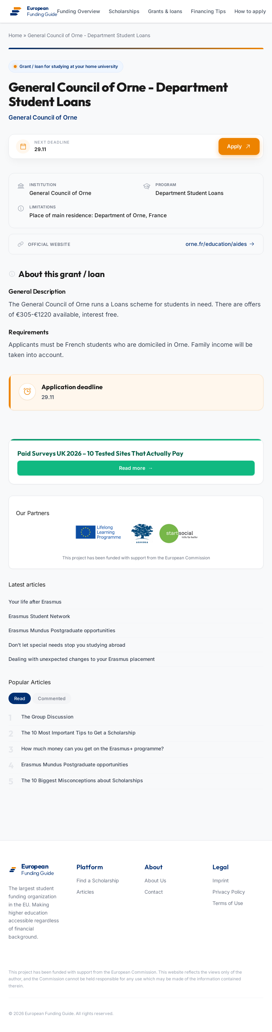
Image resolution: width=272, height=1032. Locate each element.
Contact (153, 892)
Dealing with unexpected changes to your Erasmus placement (81, 659)
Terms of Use (227, 903)
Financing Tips (208, 11)
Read (22, 698)
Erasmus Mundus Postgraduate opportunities (61, 630)
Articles (85, 892)
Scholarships (124, 11)
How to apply (250, 11)
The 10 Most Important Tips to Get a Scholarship (78, 733)
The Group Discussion (47, 717)
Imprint (220, 880)
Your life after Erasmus (35, 602)
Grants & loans (165, 11)
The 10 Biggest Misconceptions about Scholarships (82, 780)
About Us (155, 880)
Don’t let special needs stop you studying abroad (66, 645)
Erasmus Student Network (39, 616)
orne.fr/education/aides (220, 244)
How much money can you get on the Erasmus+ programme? (92, 748)
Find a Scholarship (97, 880)
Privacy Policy (228, 892)
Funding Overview (78, 11)
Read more (136, 468)
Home (15, 35)
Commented (52, 698)
